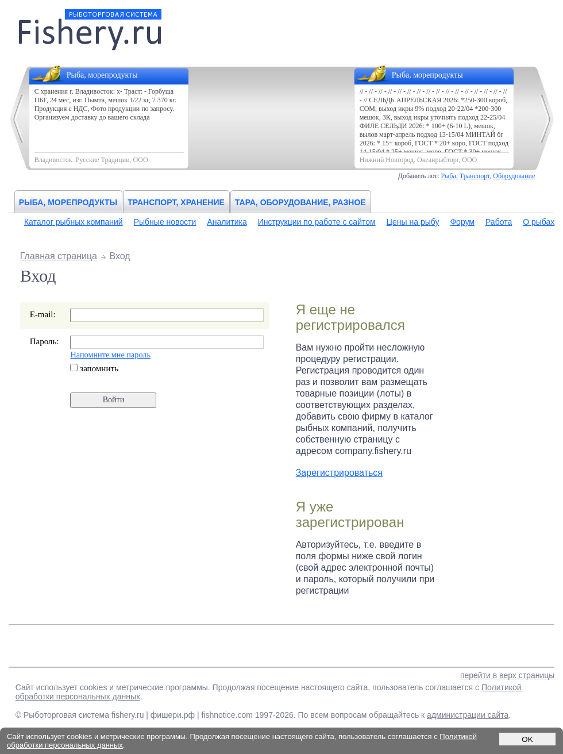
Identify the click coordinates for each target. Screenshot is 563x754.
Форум (462, 221)
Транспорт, (476, 176)
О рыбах (538, 221)
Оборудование (514, 176)
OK (527, 739)
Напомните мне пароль (110, 354)
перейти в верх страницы (507, 675)
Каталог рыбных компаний (73, 221)
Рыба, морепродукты (68, 202)
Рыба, (449, 176)
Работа (498, 221)
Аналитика (226, 221)
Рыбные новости (165, 221)
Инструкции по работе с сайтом (317, 221)
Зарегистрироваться (339, 473)
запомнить (94, 368)
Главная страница (58, 256)
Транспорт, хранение (176, 202)
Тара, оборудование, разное (300, 202)
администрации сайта (467, 715)
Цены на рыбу (413, 221)
